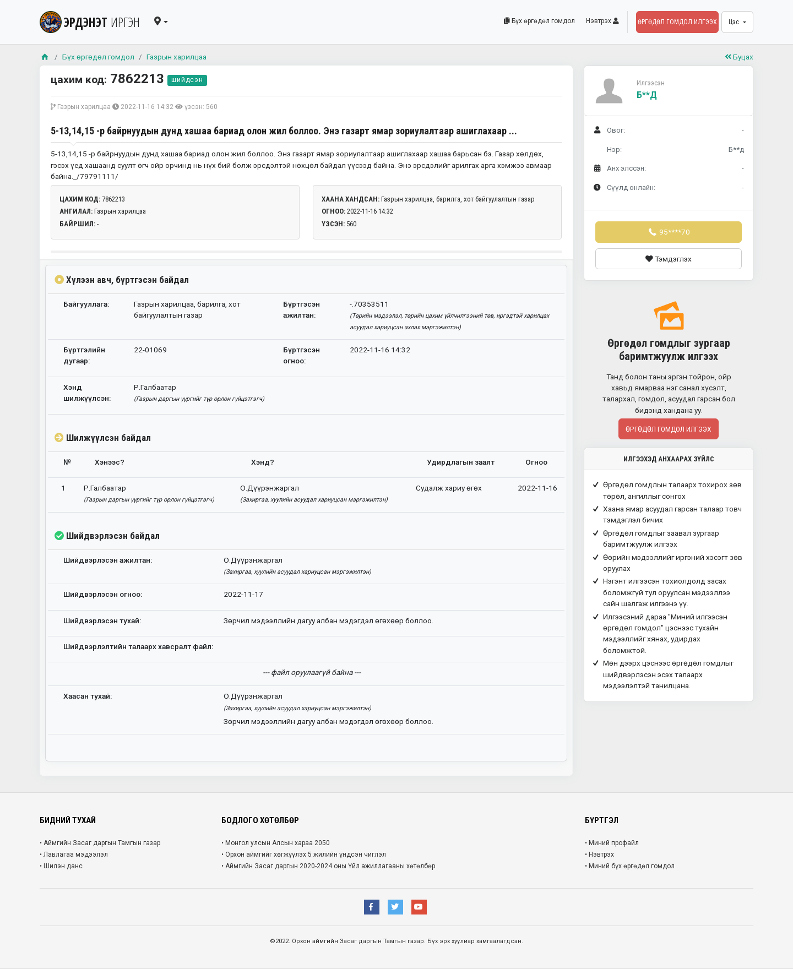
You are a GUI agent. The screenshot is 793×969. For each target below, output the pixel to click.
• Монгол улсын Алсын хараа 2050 (275, 843)
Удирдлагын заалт (461, 462)
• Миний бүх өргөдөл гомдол (630, 866)
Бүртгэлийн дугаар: (84, 355)
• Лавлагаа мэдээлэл (74, 854)
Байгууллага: (86, 304)
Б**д (647, 95)
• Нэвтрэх (599, 854)
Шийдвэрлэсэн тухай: (102, 620)
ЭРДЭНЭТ (90, 22)
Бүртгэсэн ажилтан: (301, 309)
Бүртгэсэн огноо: (301, 355)
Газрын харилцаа (176, 56)
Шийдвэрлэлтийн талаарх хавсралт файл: (138, 646)
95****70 (668, 231)
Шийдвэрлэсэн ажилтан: (107, 560)
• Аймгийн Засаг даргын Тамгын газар (100, 843)
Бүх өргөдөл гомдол (539, 21)
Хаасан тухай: (87, 696)
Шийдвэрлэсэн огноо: (102, 594)
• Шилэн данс (61, 866)
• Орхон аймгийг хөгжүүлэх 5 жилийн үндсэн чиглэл (303, 854)
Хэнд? (262, 462)
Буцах (739, 56)
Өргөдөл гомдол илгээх (677, 22)
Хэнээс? (109, 462)
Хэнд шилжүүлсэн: (87, 392)
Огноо (536, 462)
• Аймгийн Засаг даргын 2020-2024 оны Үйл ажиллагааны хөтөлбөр (328, 866)
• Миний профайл (612, 843)
